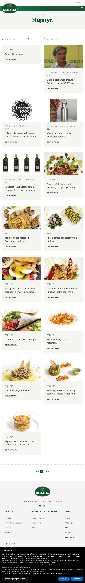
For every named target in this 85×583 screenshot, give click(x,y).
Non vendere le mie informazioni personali (16, 567)
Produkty (8, 518)
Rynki (66, 528)
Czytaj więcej (11, 59)
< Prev (36, 472)
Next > (48, 472)
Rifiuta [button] (63, 579)
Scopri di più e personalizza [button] (15, 579)
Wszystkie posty (12, 39)
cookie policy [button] (45, 558)
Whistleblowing (70, 537)
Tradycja (67, 518)
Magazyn (78, 3)
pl (4, 3)
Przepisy (33, 39)
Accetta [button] (77, 579)
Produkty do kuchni (39, 518)
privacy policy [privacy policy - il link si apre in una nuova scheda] (38, 571)
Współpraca (69, 533)
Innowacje (68, 523)
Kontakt (8, 533)
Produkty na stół (38, 523)
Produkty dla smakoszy (14, 523)
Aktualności (52, 39)
